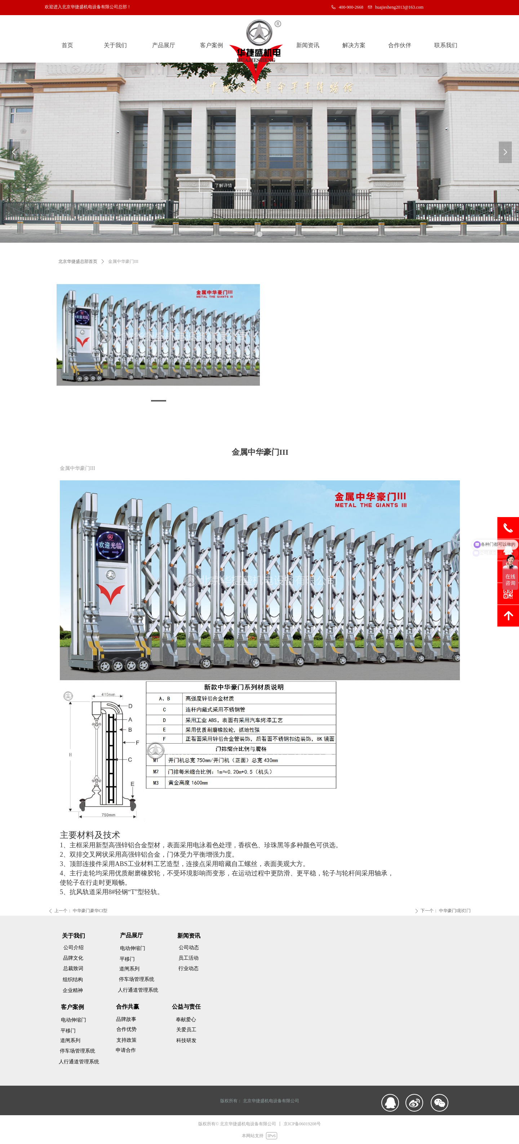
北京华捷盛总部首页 (77, 261)
